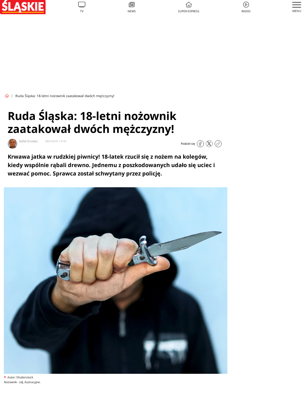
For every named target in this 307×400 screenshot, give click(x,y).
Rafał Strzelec (28, 141)
